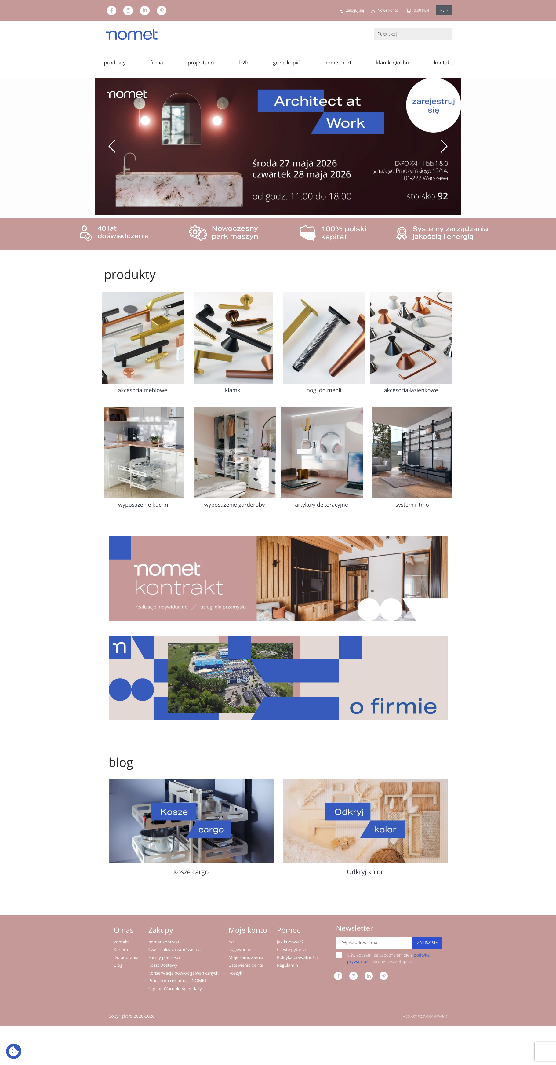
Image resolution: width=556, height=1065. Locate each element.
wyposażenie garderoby (234, 505)
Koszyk (235, 973)
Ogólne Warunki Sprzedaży (175, 989)
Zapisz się (427, 943)
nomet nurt (337, 62)
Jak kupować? (290, 942)
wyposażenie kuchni (143, 505)
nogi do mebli (324, 390)
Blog (118, 965)
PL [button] (442, 10)
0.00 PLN (417, 10)
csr (231, 942)
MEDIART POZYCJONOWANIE (424, 1016)
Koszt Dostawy (162, 965)
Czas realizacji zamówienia (174, 950)
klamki (233, 390)
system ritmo (412, 505)
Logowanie (239, 950)
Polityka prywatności (297, 958)
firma (156, 62)
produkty (115, 62)
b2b (243, 62)
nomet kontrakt (164, 942)
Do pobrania (126, 958)
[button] (112, 146)
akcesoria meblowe (142, 390)
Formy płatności (164, 958)
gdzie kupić (286, 62)
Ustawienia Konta (245, 965)
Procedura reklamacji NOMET (177, 981)
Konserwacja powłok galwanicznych (183, 973)
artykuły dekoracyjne (321, 505)
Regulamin (287, 965)
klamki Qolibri (392, 62)
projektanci (201, 62)
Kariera (121, 950)
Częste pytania (291, 950)
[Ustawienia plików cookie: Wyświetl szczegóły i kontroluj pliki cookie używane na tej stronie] (13, 1051)
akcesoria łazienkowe (411, 390)
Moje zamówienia (245, 958)
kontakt (443, 62)
